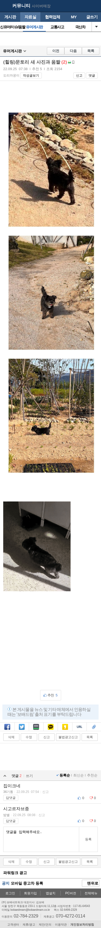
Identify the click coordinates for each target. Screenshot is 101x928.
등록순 (65, 775)
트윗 (22, 727)
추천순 (92, 775)
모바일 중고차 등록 (27, 883)
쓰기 (29, 776)
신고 (79, 75)
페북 (7, 727)
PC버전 (70, 893)
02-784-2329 (26, 915)
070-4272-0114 (70, 915)
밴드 (36, 727)
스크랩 (93, 727)
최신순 (78, 775)
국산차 (80, 27)
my (83, 6)
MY (73, 17)
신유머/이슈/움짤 (11, 27)
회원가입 (30, 893)
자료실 (30, 17)
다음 (73, 51)
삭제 (11, 737)
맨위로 (91, 884)
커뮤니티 (21, 5)
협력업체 (52, 17)
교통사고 (57, 27)
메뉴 (94, 6)
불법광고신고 (68, 737)
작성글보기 (31, 75)
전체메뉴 (91, 893)
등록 (88, 839)
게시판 (10, 17)
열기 (96, 27)
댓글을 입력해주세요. (41, 839)
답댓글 (11, 798)
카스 (65, 727)
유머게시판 (34, 27)
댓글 (92, 75)
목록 (90, 51)
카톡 (51, 727)
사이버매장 (41, 6)
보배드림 (5, 6)
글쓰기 (92, 17)
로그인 (10, 893)
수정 (29, 737)
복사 (79, 727)
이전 (55, 51)
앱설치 (50, 893)
